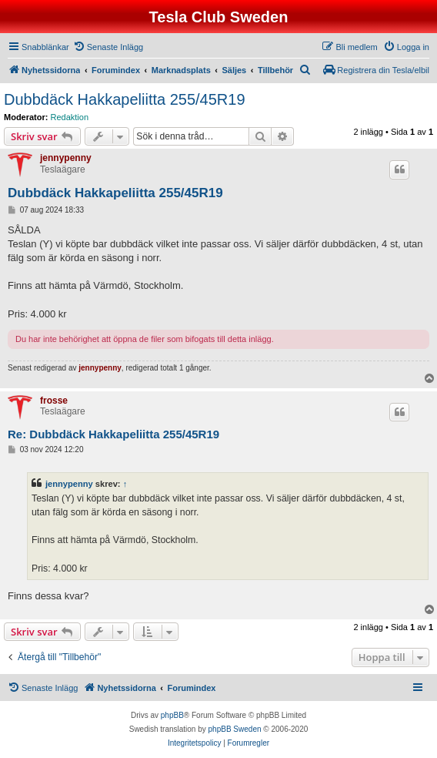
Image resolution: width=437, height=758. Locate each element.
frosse (54, 400)
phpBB (172, 715)
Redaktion (70, 117)
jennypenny (66, 158)
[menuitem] (108, 47)
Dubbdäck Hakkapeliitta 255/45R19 (124, 99)
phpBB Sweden (235, 729)
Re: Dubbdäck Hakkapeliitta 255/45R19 (113, 434)
